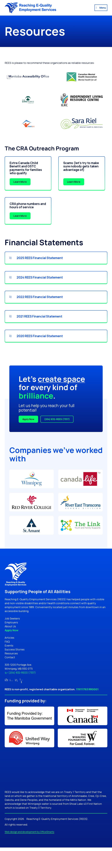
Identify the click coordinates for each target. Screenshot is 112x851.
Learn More (20, 181)
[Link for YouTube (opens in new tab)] (21, 685)
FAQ (7, 645)
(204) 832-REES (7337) (57, 422)
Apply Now (28, 422)
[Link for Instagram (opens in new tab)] (11, 683)
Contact (10, 661)
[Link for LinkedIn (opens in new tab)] (16, 683)
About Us (10, 630)
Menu (102, 7)
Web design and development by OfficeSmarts (29, 835)
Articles (9, 641)
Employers (11, 626)
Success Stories (14, 653)
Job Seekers (12, 622)
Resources (11, 657)
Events (9, 649)
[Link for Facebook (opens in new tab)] (6, 683)
